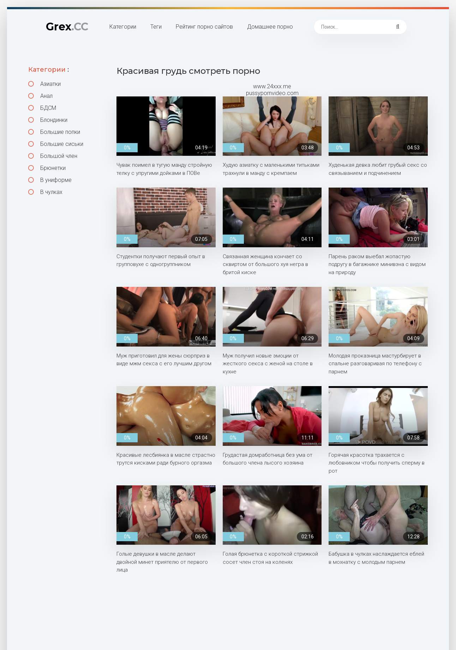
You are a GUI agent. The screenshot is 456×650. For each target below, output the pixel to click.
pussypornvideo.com (272, 93)
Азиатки (44, 84)
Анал (40, 96)
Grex (67, 26)
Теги (156, 26)
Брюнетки (47, 168)
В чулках (45, 192)
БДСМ (42, 108)
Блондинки (47, 120)
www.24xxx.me (272, 86)
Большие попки (54, 132)
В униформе (50, 180)
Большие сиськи (55, 144)
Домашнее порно (270, 26)
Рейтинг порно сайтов (204, 26)
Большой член (52, 156)
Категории (122, 26)
